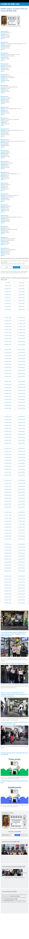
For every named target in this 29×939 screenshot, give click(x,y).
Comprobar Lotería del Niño (14, 831)
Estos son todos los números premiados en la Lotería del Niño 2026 (14, 723)
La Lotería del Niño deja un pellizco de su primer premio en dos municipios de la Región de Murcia (14, 634)
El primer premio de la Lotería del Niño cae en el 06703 (14, 753)
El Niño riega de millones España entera (13, 663)
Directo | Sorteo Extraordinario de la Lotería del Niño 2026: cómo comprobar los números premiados (14, 694)
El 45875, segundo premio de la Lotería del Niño (14, 781)
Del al (7, 282)
